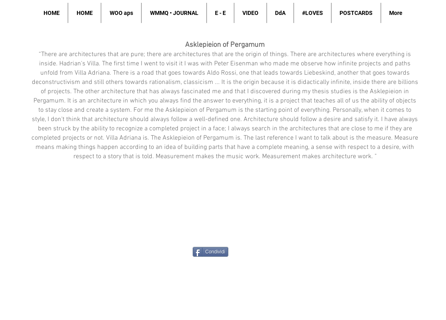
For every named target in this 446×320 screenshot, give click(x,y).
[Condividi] (210, 252)
